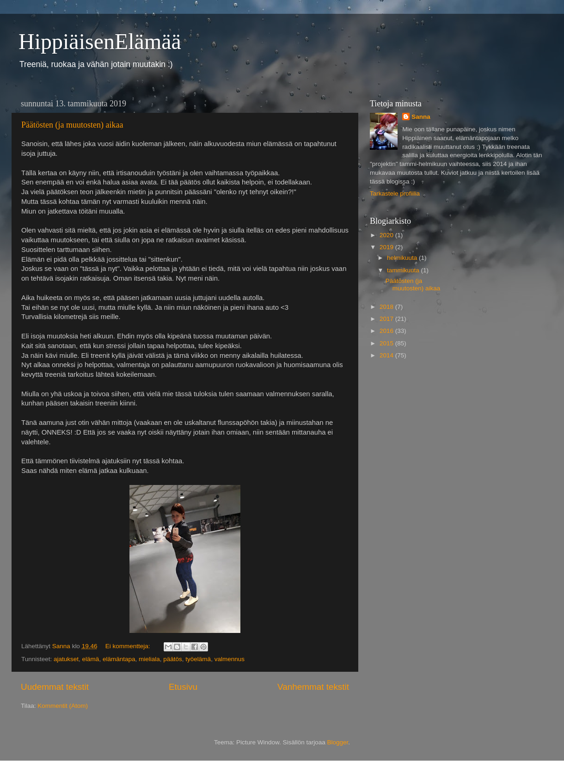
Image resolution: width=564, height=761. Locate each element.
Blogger (338, 742)
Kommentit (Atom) (62, 705)
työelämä (198, 659)
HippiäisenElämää (99, 41)
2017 (387, 318)
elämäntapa (119, 659)
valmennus (230, 659)
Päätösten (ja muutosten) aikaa (72, 124)
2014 (387, 355)
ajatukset (66, 659)
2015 (387, 343)
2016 (387, 330)
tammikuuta (404, 270)
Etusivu (183, 687)
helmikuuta (403, 257)
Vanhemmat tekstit (313, 687)
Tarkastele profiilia (395, 193)
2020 (387, 235)
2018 (387, 306)
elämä (90, 659)
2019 (387, 247)
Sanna (420, 116)
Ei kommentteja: (128, 646)
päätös (172, 659)
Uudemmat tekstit (55, 687)
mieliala (149, 659)
